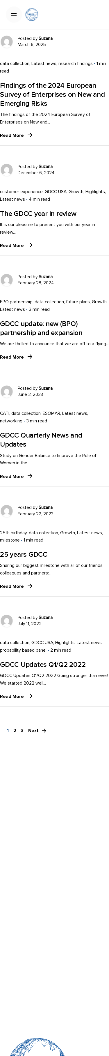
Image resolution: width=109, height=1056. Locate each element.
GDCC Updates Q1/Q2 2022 (42, 664)
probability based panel (23, 650)
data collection (14, 63)
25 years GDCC (23, 554)
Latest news (43, 63)
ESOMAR (51, 413)
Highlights (95, 192)
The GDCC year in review (38, 213)
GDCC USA (56, 192)
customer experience (21, 192)
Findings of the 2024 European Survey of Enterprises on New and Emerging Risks (52, 94)
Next (37, 731)
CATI (4, 413)
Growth (76, 192)
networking (11, 421)
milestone (10, 540)
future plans (78, 302)
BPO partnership (16, 302)
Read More (16, 136)
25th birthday (13, 533)
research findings (75, 63)
